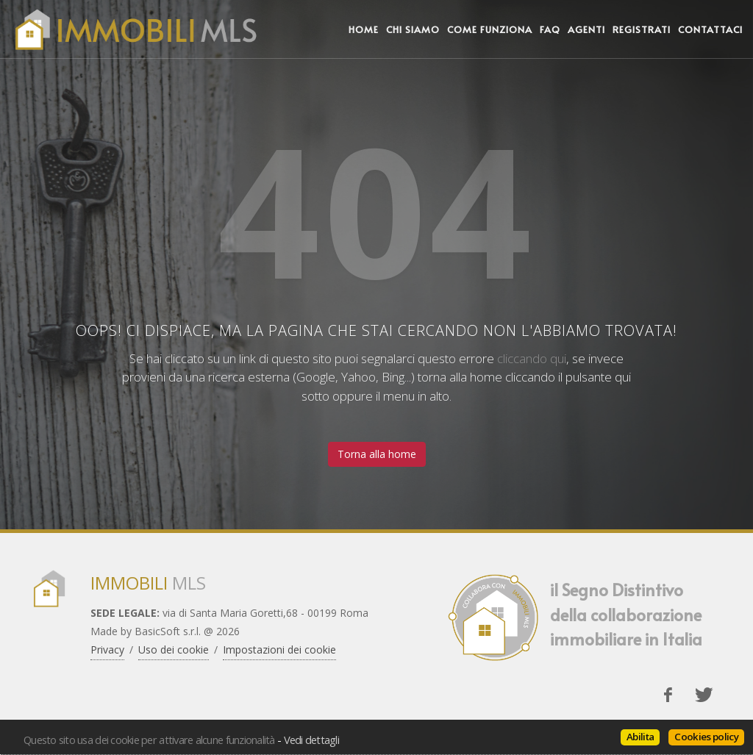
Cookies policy (706, 736)
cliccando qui (531, 358)
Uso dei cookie (173, 649)
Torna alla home (377, 454)
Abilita (640, 736)
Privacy (107, 649)
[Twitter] (703, 694)
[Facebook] (667, 694)
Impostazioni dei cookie (279, 649)
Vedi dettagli (311, 739)
